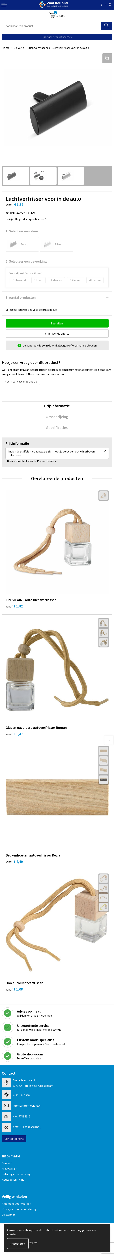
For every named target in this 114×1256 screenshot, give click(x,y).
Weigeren (33, 1242)
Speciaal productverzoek (57, 37)
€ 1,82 (14, 606)
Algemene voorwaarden (16, 1203)
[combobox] (51, 26)
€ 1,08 (14, 989)
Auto (21, 48)
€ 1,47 (14, 734)
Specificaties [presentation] (57, 427)
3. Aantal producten (21, 297)
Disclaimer (8, 1214)
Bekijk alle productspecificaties (26, 219)
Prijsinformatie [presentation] (57, 405)
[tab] (57, 405)
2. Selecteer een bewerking (26, 261)
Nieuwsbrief (9, 1168)
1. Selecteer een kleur (22, 231)
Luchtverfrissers (38, 48)
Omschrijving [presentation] (57, 416)
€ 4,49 (14, 861)
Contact (7, 1163)
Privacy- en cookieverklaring (19, 1209)
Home (5, 48)
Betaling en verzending (16, 1174)
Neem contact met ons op (21, 381)
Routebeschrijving (13, 1179)
